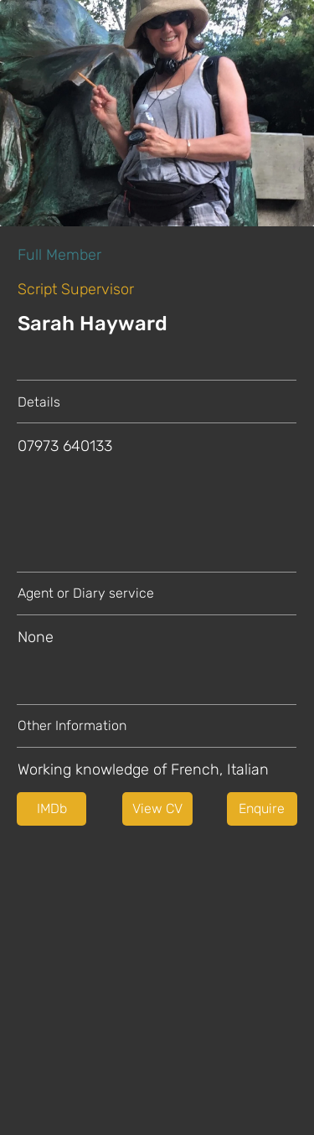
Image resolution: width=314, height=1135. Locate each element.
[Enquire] (262, 809)
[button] (157, 809)
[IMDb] (51, 809)
